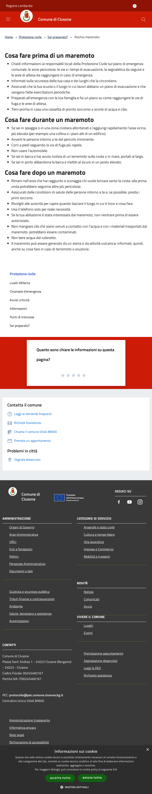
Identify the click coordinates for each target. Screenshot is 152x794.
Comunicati (91, 599)
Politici (14, 556)
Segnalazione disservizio (100, 660)
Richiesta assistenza (98, 675)
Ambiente (16, 606)
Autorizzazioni (19, 620)
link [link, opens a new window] (115, 769)
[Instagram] (140, 502)
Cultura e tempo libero (99, 534)
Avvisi (88, 606)
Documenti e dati (21, 571)
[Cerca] (143, 19)
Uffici (12, 541)
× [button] (147, 749)
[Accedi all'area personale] (134, 6)
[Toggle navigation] (8, 19)
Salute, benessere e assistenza (30, 613)
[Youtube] (129, 502)
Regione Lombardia (19, 5)
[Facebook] (119, 502)
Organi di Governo (21, 527)
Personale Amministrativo (27, 563)
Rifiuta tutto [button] (92, 778)
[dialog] (76, 769)
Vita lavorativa (94, 541)
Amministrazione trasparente (29, 720)
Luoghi (88, 625)
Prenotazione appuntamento (103, 653)
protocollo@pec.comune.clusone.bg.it (36, 695)
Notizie (89, 591)
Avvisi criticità (19, 300)
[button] (76, 787)
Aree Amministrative (23, 534)
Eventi (88, 632)
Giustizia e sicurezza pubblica (29, 591)
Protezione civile (30, 37)
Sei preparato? (57, 37)
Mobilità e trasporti (97, 556)
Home (9, 37)
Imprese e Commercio (98, 549)
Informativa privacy (22, 727)
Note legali (16, 734)
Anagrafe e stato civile (99, 527)
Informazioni (18, 308)
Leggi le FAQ (92, 668)
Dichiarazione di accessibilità (29, 742)
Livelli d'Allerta (20, 282)
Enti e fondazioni (20, 549)
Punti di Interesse (22, 317)
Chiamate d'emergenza (25, 291)
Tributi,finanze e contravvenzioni (32, 598)
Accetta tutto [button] (60, 778)
